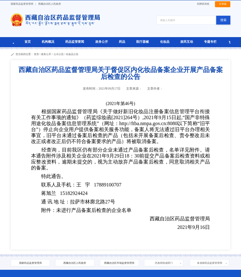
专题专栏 (210, 41)
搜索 (223, 20)
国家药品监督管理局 (22, 4)
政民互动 (186, 41)
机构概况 (48, 41)
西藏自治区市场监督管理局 (119, 263)
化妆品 (164, 41)
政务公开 (101, 41)
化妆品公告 (72, 54)
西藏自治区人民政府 (49, 4)
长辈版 (223, 4)
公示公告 (59, 54)
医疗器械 (142, 41)
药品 (122, 41)
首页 (27, 41)
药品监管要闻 (74, 41)
